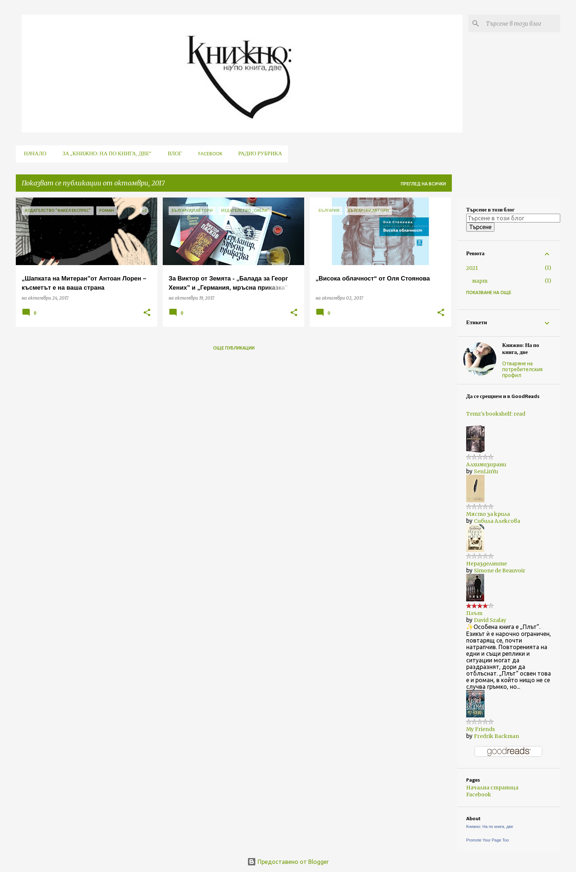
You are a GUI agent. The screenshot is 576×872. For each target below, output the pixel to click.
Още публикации (234, 347)
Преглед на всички (423, 183)
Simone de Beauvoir (499, 570)
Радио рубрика (258, 154)
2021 (472, 268)
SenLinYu (486, 471)
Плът (474, 613)
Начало (33, 154)
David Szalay (490, 620)
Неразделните (486, 563)
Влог (172, 154)
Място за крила (488, 514)
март (479, 281)
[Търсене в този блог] (521, 23)
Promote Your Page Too (487, 840)
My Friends (480, 729)
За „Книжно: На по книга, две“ (104, 154)
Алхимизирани (486, 464)
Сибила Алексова (497, 521)
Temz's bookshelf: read (495, 413)
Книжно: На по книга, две (520, 349)
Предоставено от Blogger (288, 861)
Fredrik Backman (496, 736)
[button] (147, 313)
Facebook (208, 154)
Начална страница (492, 787)
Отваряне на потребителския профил (522, 369)
